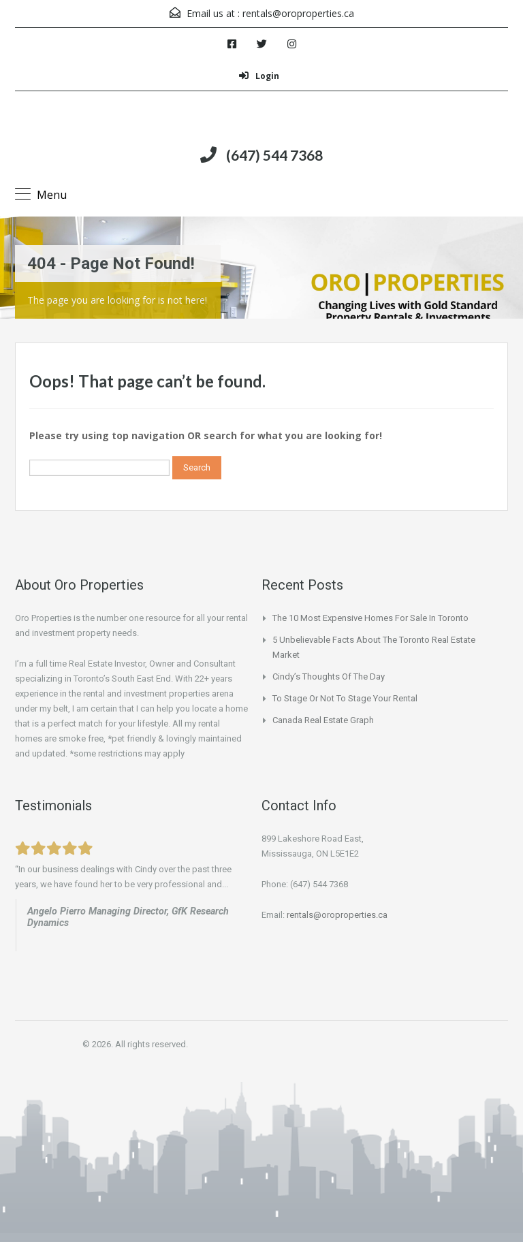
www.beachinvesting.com (81, 938)
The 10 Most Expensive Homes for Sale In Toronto (370, 618)
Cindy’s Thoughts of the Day (328, 676)
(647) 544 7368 (274, 154)
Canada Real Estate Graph (323, 720)
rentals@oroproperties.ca (298, 13)
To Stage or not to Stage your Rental (344, 698)
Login (259, 76)
